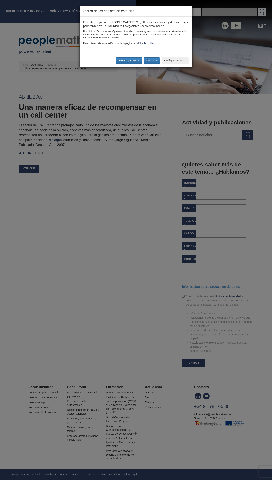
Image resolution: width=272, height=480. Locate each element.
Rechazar (152, 60)
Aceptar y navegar (129, 60)
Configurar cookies (175, 60)
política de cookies (145, 43)
